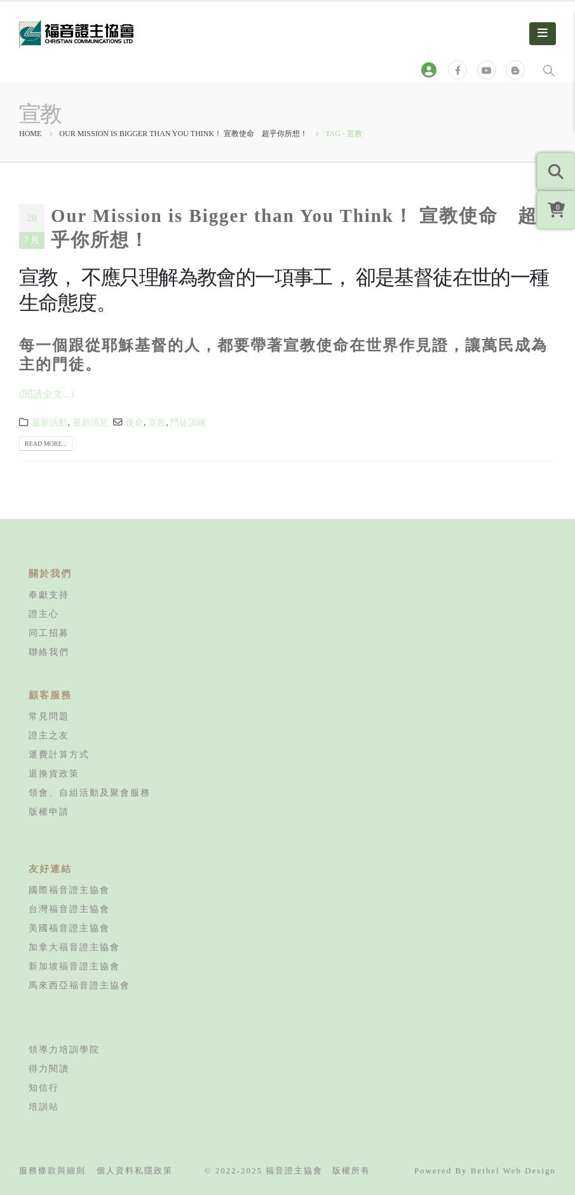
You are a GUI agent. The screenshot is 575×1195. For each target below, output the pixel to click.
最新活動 (49, 422)
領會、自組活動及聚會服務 (90, 792)
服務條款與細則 (52, 1170)
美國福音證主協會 (69, 928)
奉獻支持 (49, 595)
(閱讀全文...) (46, 394)
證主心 (44, 614)
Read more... (46, 443)
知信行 (44, 1087)
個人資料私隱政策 (135, 1170)
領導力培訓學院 (64, 1049)
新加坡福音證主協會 (74, 966)
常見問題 (49, 716)
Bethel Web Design (513, 1170)
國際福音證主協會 (69, 890)
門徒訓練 (188, 422)
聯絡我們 (49, 652)
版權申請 (49, 811)
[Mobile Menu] (542, 33)
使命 (135, 422)
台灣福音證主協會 (69, 909)
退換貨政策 (54, 773)
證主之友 (49, 735)
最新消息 (90, 422)
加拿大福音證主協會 (74, 947)
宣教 (157, 422)
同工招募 (49, 633)
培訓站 (44, 1107)
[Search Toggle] (549, 70)
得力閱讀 (49, 1068)
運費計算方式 (59, 754)
